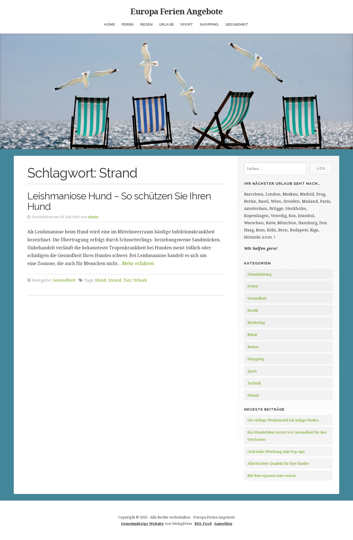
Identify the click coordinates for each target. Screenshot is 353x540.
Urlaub (166, 24)
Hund (100, 280)
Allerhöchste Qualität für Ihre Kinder (278, 463)
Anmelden (223, 523)
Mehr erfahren (138, 263)
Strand (114, 280)
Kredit (252, 310)
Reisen (146, 24)
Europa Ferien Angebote (176, 11)
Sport (186, 24)
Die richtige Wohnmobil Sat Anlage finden (283, 420)
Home (109, 24)
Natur (252, 334)
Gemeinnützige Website (142, 523)
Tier (127, 280)
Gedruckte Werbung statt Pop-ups (276, 451)
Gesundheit (237, 24)
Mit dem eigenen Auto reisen (271, 475)
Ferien (127, 24)
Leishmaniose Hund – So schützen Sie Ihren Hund (119, 201)
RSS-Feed (203, 523)
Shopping (209, 24)
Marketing (256, 322)
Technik (254, 383)
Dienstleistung (259, 274)
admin (93, 216)
